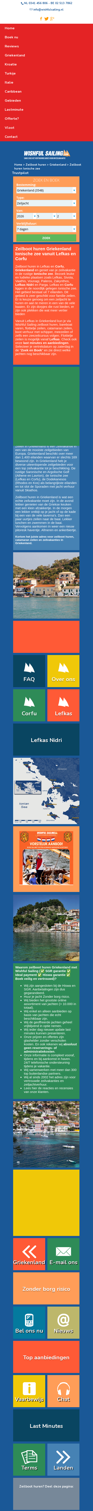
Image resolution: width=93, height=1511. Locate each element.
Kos (36, 483)
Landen (63, 1468)
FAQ (29, 679)
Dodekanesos (56, 479)
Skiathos (31, 490)
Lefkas (21, 479)
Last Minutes (46, 1426)
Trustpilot (20, 173)
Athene (21, 475)
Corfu (35, 479)
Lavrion (37, 475)
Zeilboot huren (36, 165)
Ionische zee (59, 475)
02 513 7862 (63, 3)
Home (18, 165)
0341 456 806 (38, 3)
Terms (29, 1468)
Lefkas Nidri (46, 740)
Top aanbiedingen (46, 1357)
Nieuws (63, 1331)
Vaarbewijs (29, 1399)
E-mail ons (64, 1262)
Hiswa (66, 985)
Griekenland (58, 165)
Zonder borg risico (56, 996)
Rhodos (22, 483)
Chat (63, 1399)
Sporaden (42, 486)
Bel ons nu (29, 1331)
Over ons (63, 679)
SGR (27, 989)
